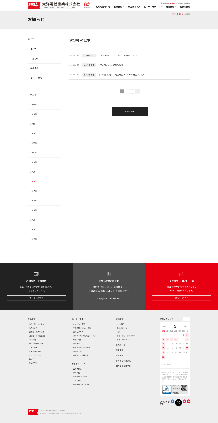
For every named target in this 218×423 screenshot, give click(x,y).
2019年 (33, 172)
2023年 (33, 133)
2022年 (33, 143)
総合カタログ (78, 332)
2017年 (33, 191)
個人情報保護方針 (123, 366)
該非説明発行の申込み (81, 348)
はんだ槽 (32, 340)
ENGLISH (179, 3)
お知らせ (180, 14)
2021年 (33, 153)
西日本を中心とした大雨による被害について (118, 55)
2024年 (33, 124)
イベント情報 (36, 78)
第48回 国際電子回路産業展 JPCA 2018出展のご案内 (122, 75)
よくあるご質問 (79, 324)
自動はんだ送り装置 (36, 332)
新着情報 (119, 355)
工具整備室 (77, 369)
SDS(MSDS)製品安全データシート (86, 336)
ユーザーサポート (79, 319)
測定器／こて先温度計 (37, 336)
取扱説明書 (77, 340)
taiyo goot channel (80, 377)
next (188, 319)
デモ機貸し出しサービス (82, 328)
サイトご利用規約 (123, 361)
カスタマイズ (134, 7)
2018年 (33, 181)
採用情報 (119, 350)
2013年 (33, 229)
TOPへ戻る (130, 111)
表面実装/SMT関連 (36, 344)
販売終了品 (77, 351)
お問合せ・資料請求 (80, 355)
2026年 (33, 105)
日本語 (172, 3)
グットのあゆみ (123, 340)
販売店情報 (185, 7)
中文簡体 (187, 3)
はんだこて (33, 328)
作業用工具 (33, 363)
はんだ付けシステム (36, 324)
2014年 (33, 220)
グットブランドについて (126, 336)
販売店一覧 (120, 345)
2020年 (33, 162)
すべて (33, 49)
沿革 (118, 332)
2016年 (33, 201)
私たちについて (103, 7)
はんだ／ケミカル (35, 355)
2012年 (33, 239)
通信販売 (76, 344)
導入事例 (76, 373)
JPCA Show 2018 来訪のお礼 (111, 65)
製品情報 (34, 68)
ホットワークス (79, 381)
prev (185, 319)
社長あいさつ (122, 328)
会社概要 (120, 324)
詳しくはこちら (36, 298)
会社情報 (119, 319)
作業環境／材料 (35, 351)
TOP (173, 14)
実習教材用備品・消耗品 (82, 385)
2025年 (33, 114)
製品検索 (165, 3)
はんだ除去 (33, 348)
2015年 (33, 210)
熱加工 (31, 359)
